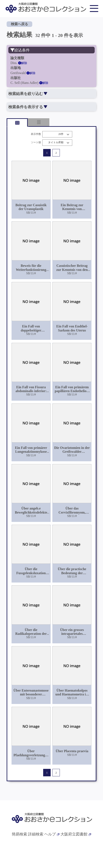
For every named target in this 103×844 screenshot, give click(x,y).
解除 (22, 63)
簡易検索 (19, 834)
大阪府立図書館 (75, 834)
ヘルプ (52, 834)
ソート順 (36, 142)
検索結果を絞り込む (27, 94)
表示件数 (36, 134)
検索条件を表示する (27, 107)
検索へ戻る (19, 24)
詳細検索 (35, 834)
